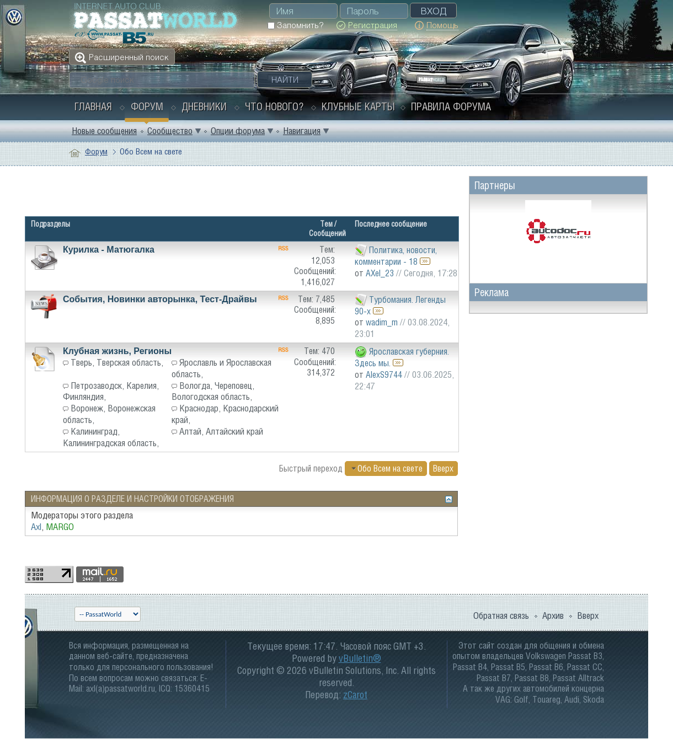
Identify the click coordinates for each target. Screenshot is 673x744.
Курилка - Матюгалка (108, 249)
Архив (553, 615)
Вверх (443, 468)
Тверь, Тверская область (116, 362)
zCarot (355, 694)
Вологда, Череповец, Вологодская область (213, 391)
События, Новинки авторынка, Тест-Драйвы (160, 299)
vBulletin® (360, 658)
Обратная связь (501, 615)
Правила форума (451, 106)
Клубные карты (358, 106)
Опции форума (238, 130)
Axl (36, 526)
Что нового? (274, 106)
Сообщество (170, 130)
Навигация (302, 130)
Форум (147, 106)
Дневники (204, 106)
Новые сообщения (104, 130)
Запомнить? (295, 25)
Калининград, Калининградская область (110, 437)
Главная (93, 106)
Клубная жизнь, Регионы (117, 351)
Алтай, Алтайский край (221, 431)
